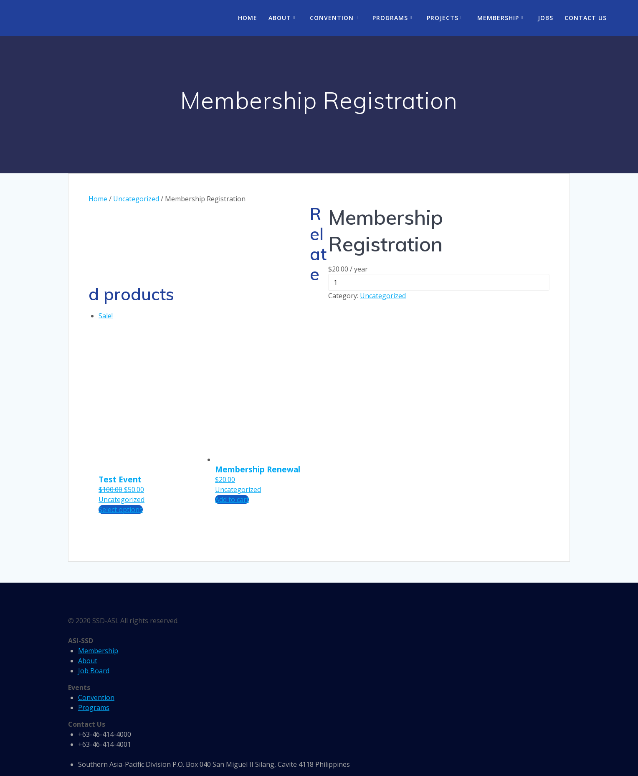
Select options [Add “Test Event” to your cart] (121, 509)
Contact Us (586, 18)
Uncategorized (136, 198)
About (279, 18)
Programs (390, 18)
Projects (442, 18)
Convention (332, 18)
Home (247, 18)
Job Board (93, 670)
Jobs (545, 18)
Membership (498, 18)
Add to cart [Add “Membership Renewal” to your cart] (232, 499)
